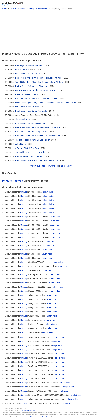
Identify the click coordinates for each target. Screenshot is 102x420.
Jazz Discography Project (26, 410)
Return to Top (53, 166)
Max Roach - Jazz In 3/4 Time (28, 74)
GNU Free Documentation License (40, 417)
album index (41, 8)
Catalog (30, 8)
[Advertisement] (51, 30)
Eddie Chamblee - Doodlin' (27, 94)
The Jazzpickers (22, 119)
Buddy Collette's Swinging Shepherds (31, 86)
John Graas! (20, 144)
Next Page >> (66, 166)
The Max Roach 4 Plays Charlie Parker (32, 140)
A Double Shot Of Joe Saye (27, 148)
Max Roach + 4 (22, 69)
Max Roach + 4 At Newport (27, 107)
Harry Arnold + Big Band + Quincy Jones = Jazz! (36, 90)
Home (4, 8)
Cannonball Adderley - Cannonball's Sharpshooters (37, 136)
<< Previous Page (37, 166)
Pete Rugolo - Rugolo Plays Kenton (31, 123)
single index (60, 337)
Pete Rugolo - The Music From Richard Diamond (36, 160)
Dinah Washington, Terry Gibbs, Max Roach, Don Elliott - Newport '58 (45, 102)
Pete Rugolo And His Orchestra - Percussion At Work (38, 78)
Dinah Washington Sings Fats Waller (31, 111)
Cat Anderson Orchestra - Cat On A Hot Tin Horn (36, 98)
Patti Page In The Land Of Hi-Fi (29, 65)
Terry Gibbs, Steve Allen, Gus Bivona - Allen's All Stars (39, 82)
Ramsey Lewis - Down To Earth (29, 156)
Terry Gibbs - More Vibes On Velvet (30, 152)
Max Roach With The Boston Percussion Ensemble (37, 127)
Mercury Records (17, 8)
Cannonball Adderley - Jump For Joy (31, 131)
